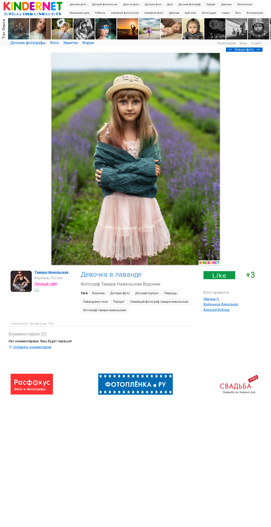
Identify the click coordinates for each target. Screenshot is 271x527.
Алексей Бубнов (216, 310)
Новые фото (244, 49)
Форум (88, 42)
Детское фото (153, 4)
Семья (226, 12)
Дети (170, 4)
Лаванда (170, 293)
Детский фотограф (189, 4)
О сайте (256, 43)
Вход (243, 43)
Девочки (174, 12)
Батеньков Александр (220, 304)
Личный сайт (45, 284)
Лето (238, 12)
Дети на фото (131, 4)
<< (230, 49)
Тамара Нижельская (51, 272)
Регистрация (227, 43)
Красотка (190, 12)
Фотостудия (209, 12)
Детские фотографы (28, 42)
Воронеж (98, 293)
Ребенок (100, 12)
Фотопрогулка (254, 12)
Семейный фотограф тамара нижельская (159, 301)
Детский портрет (147, 293)
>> (258, 49)
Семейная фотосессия (125, 12)
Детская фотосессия (105, 4)
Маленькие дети (80, 12)
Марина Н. (211, 299)
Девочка (226, 4)
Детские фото (78, 4)
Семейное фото (153, 12)
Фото (54, 42)
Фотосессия (244, 4)
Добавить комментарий (32, 347)
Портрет (211, 4)
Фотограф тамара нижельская (104, 310)
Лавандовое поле (95, 301)
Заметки (70, 42)
